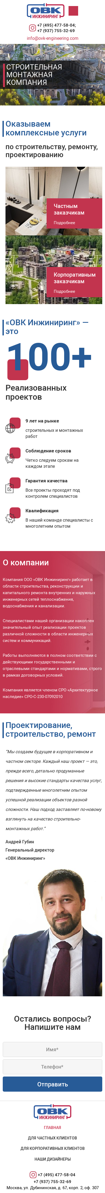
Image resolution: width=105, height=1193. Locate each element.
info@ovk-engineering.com (52, 38)
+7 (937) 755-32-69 (56, 30)
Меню (74, 10)
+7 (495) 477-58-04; (56, 25)
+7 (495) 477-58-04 (56, 1174)
